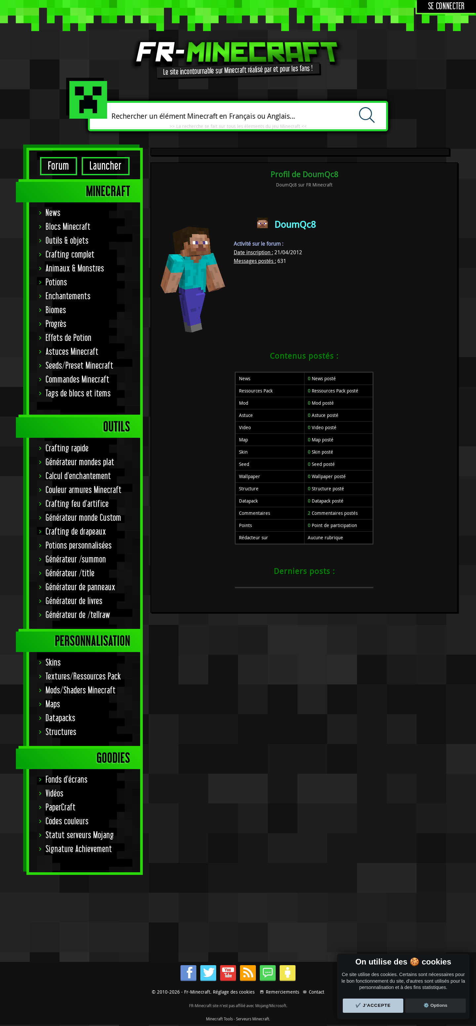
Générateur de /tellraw (78, 615)
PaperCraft (61, 807)
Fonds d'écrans (67, 780)
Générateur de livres (74, 601)
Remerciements (282, 992)
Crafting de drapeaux (76, 532)
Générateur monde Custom (83, 518)
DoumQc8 (295, 224)
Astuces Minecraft (72, 352)
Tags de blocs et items (78, 393)
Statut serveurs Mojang (80, 835)
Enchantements (68, 296)
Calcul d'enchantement (78, 476)
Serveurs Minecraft (252, 1018)
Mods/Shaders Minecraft (81, 690)
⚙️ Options (435, 1005)
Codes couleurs (67, 821)
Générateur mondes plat (80, 462)
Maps (53, 704)
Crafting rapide (67, 448)
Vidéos (54, 794)
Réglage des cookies (234, 992)
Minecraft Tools (219, 1018)
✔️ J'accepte (373, 1005)
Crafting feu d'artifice (77, 504)
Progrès (56, 324)
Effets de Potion (69, 338)
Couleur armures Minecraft (84, 490)
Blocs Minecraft (68, 227)
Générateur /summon (76, 559)
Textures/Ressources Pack (83, 676)
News (53, 213)
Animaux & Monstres (75, 268)
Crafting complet (70, 255)
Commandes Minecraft (77, 380)
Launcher (106, 166)
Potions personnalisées (79, 546)
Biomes (56, 310)
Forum (58, 166)
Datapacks (60, 718)
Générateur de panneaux (80, 587)
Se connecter (446, 6)
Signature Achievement (79, 849)
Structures (61, 732)
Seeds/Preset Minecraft (79, 366)
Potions (56, 282)
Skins (53, 663)
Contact (316, 992)
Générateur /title (70, 573)
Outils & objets (67, 241)
